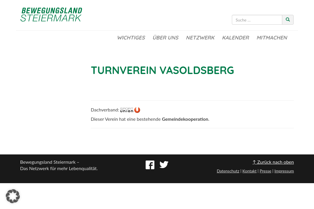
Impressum (284, 170)
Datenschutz (228, 170)
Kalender (235, 37)
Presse (265, 170)
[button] (13, 196)
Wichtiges (131, 37)
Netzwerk (200, 37)
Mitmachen (271, 37)
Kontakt (249, 170)
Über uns (165, 37)
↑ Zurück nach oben (273, 162)
